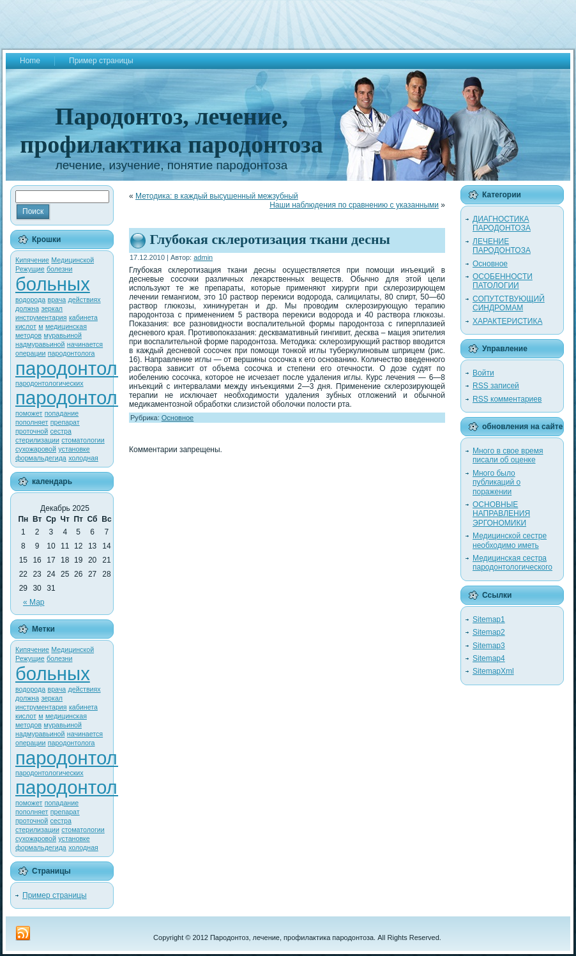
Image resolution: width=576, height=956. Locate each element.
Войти (483, 372)
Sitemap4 (489, 658)
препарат (65, 422)
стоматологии (83, 440)
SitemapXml (493, 671)
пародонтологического (112, 397)
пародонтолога (71, 353)
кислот (25, 326)
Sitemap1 (489, 619)
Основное (177, 417)
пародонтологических (49, 383)
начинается (85, 344)
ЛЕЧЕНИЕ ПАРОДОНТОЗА (502, 246)
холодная (83, 458)
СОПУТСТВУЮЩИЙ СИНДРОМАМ (509, 303)
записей (496, 385)
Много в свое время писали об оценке (508, 455)
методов (28, 335)
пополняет (32, 422)
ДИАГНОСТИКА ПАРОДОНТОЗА (502, 223)
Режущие (30, 269)
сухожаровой (35, 449)
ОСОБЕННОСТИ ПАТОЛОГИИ (503, 281)
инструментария (41, 317)
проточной (31, 431)
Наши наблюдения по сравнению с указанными (354, 205)
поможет (28, 413)
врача (57, 299)
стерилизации (37, 440)
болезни (59, 269)
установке (73, 449)
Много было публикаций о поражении (496, 482)
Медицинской (72, 260)
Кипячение (32, 260)
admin (203, 257)
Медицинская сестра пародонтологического (512, 563)
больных (52, 283)
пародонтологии (85, 368)
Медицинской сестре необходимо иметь (510, 540)
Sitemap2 (489, 632)
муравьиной (63, 335)
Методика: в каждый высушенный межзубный (216, 196)
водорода (30, 299)
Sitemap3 (489, 645)
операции (30, 353)
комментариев (507, 399)
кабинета (83, 317)
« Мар (34, 602)
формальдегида (40, 458)
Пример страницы (54, 895)
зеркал (52, 308)
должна (27, 308)
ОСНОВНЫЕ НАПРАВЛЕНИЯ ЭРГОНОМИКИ (501, 513)
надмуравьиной (39, 344)
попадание (62, 413)
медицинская (66, 326)
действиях (84, 299)
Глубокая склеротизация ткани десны (270, 239)
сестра (61, 431)
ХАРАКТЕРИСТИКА (507, 321)
